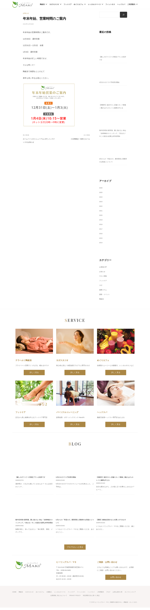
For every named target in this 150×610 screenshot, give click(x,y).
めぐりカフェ (78, 4)
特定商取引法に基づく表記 (100, 598)
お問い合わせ (115, 580)
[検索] (123, 15)
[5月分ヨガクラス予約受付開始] (113, 72)
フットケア (68, 4)
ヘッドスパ (121, 4)
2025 (101, 192)
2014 (101, 243)
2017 (101, 229)
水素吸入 (55, 594)
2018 (101, 224)
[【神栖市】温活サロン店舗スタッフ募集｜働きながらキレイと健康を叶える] (113, 94)
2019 (101, 220)
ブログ (117, 594)
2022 (101, 206)
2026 (101, 188)
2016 (101, 233)
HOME (18, 594)
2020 (101, 215)
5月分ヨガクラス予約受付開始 (110, 82)
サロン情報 (103, 276)
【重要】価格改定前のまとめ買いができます (112, 519)
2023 (101, 202)
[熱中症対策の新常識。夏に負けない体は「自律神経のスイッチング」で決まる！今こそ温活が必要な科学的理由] (113, 120)
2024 (101, 197)
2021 (101, 211)
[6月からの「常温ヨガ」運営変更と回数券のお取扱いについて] (113, 148)
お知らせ (26, 13)
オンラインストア (47, 598)
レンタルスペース (94, 4)
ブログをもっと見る (75, 550)
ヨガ (100, 285)
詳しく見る (34, 373)
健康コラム (103, 290)
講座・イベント (104, 294)
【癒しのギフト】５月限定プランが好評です (31, 477)
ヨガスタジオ (54, 4)
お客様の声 (103, 267)
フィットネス (110, 4)
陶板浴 (42, 4)
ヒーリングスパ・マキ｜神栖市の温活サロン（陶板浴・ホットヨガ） (115, 604)
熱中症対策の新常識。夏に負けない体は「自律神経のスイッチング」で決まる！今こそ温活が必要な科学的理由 (112, 133)
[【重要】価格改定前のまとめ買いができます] (115, 506)
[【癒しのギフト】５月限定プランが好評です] (113, 46)
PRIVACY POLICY (82, 598)
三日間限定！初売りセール (79, 139)
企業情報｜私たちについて (64, 598)
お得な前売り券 (127, 594)
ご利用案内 (131, 4)
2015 (101, 238)
